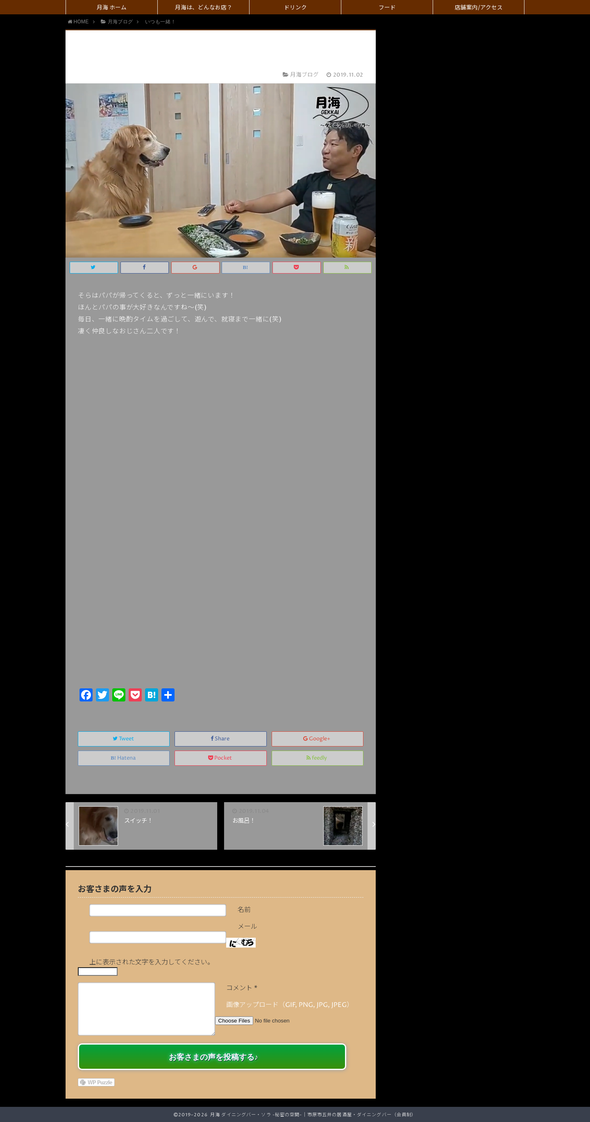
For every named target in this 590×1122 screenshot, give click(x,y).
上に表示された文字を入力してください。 (151, 962)
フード (387, 7)
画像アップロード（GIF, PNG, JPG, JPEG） (289, 1004)
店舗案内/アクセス (479, 7)
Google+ (317, 738)
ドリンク (295, 7)
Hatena (124, 758)
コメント (241, 988)
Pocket (220, 758)
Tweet (124, 738)
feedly (317, 758)
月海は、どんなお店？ (203, 7)
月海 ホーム (112, 7)
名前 (244, 909)
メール (247, 926)
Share (221, 738)
